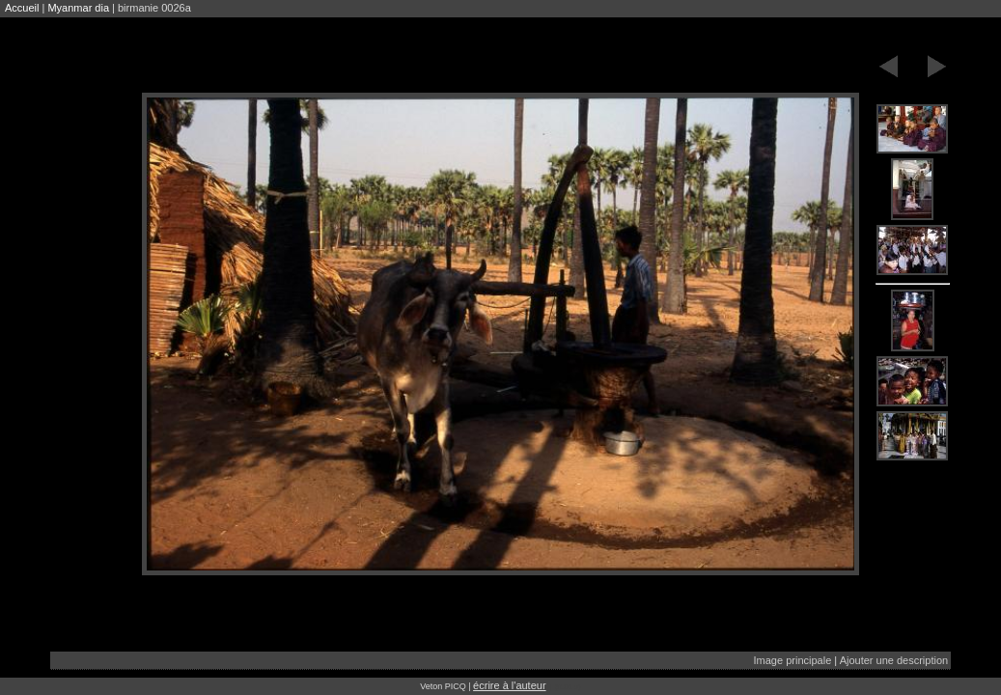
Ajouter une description (894, 660)
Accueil (22, 8)
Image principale (793, 660)
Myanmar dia (78, 8)
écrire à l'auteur (509, 685)
